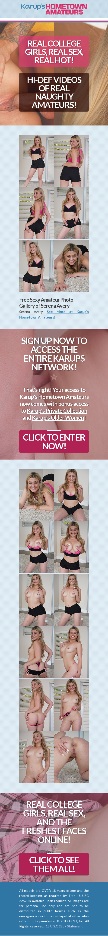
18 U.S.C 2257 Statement (64, 926)
